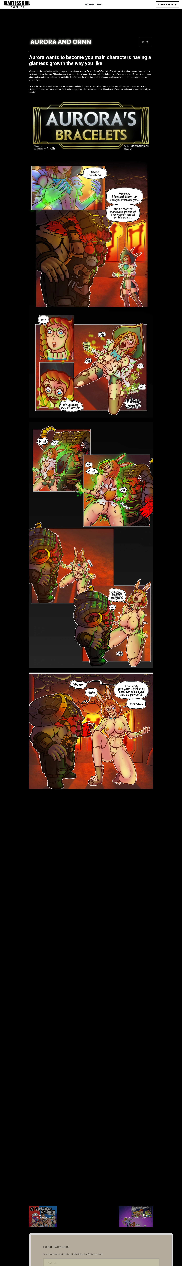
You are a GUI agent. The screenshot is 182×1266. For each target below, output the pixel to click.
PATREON (89, 4)
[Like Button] (143, 42)
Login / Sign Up (167, 4)
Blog (99, 4)
